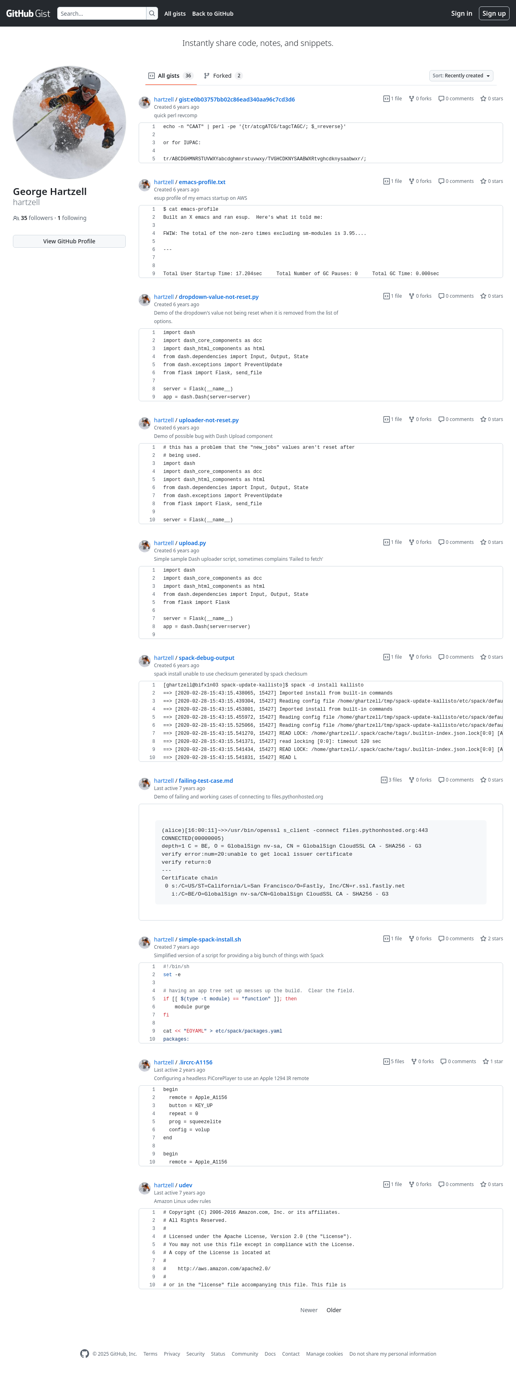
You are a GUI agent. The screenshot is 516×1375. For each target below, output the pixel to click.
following (71, 218)
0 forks (420, 98)
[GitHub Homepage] (84, 1354)
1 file (392, 98)
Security (196, 1353)
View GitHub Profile (69, 241)
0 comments (456, 98)
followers (33, 218)
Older (334, 1310)
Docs (270, 1353)
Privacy (172, 1353)
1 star (493, 1061)
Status (218, 1353)
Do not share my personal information (393, 1353)
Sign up (494, 13)
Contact (291, 1353)
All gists (175, 13)
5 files (393, 1061)
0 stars (491, 98)
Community (245, 1353)
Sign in (462, 13)
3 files (391, 779)
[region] (321, 143)
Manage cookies (324, 1353)
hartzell (164, 99)
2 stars (491, 938)
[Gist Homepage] (28, 13)
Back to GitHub (212, 13)
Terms (151, 1353)
